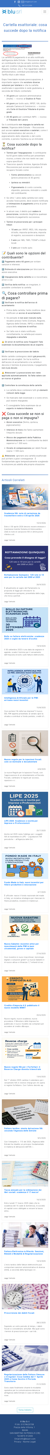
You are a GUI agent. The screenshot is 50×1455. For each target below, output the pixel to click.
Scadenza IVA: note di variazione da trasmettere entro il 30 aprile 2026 (22, 514)
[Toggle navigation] (44, 11)
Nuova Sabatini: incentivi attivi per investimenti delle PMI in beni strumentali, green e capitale (21, 946)
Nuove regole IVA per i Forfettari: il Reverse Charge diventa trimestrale (22, 1068)
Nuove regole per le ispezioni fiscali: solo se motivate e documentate (23, 760)
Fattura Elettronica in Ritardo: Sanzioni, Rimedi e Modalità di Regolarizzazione (24, 1252)
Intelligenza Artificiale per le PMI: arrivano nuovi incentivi (21, 699)
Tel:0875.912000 (25, 1436)
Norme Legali (29, 1442)
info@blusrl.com (28, 1439)
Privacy (17, 1442)
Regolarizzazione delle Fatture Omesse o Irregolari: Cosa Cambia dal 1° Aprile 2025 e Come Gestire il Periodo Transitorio (24, 1378)
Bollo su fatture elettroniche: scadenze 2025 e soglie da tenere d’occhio (24, 637)
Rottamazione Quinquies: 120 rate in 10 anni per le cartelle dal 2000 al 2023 (24, 576)
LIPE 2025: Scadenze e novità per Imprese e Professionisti (21, 822)
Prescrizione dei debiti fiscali (19, 1313)
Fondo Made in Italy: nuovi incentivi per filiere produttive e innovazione (24, 883)
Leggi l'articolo (9, 540)
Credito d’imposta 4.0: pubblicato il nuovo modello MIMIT (21, 1006)
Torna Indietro (25, 1410)
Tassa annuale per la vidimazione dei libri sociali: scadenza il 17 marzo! (23, 1191)
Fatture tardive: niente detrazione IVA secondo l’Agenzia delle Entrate (23, 1129)
